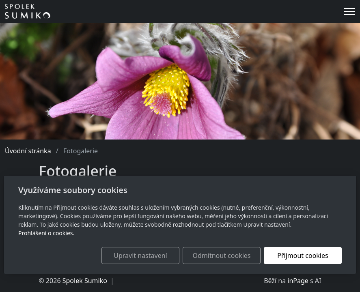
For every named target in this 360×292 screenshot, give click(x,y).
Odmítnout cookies (222, 255)
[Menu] (349, 11)
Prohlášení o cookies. (46, 233)
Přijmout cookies (302, 255)
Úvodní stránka (28, 150)
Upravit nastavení (140, 255)
